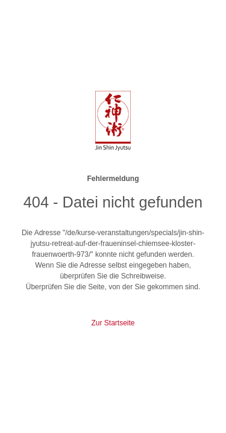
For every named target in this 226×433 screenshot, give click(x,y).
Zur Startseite (112, 323)
